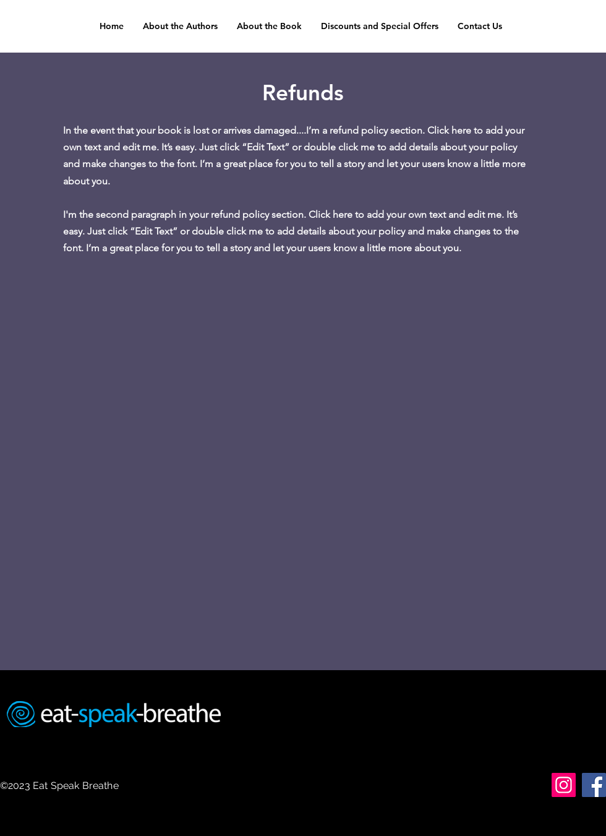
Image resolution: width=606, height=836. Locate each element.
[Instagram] (564, 785)
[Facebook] (594, 785)
